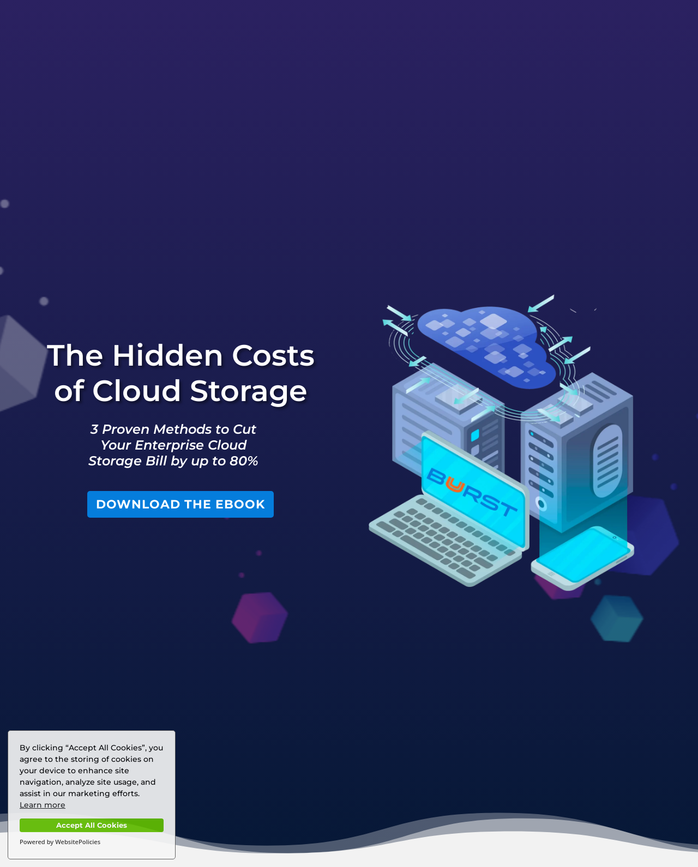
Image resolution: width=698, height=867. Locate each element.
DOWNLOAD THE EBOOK (180, 504)
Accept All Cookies (91, 825)
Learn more (42, 805)
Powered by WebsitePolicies (60, 842)
